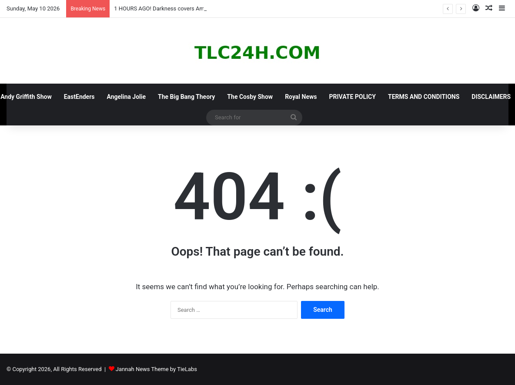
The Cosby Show (250, 96)
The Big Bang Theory (186, 96)
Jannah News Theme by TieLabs (156, 369)
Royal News (301, 96)
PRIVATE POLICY (352, 96)
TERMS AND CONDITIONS (423, 96)
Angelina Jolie (126, 96)
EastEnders (79, 96)
